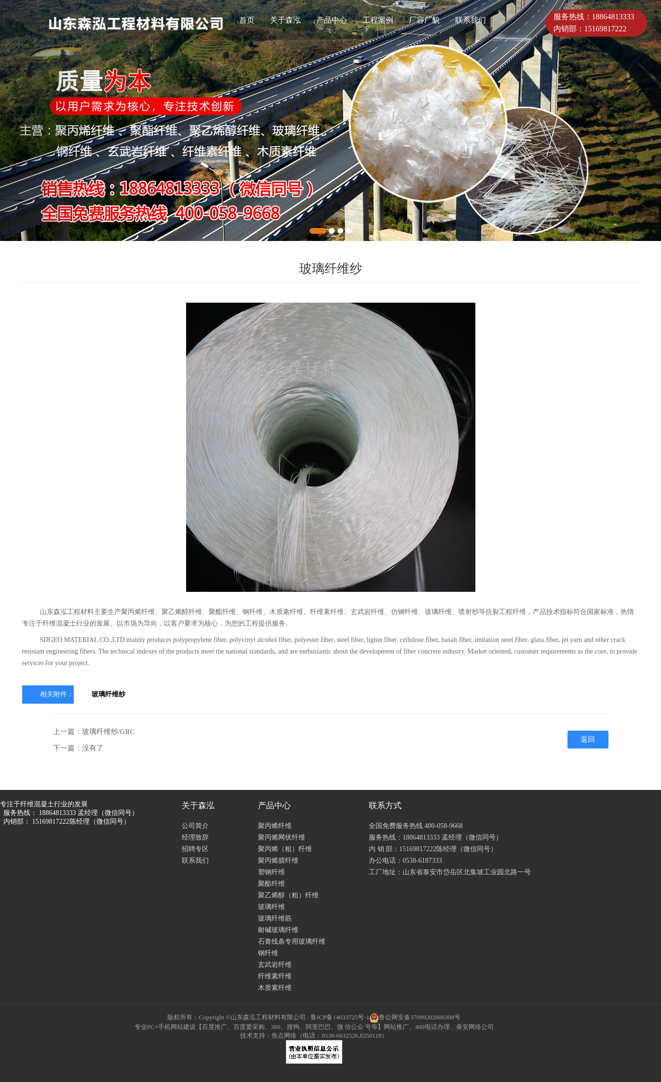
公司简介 (195, 825)
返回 (587, 739)
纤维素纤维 (275, 976)
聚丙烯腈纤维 (278, 860)
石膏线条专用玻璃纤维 (291, 941)
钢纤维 (268, 953)
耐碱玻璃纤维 (278, 930)
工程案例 (378, 20)
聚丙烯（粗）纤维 (285, 849)
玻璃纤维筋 (275, 918)
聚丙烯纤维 (275, 825)
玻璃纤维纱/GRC (108, 731)
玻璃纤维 (271, 906)
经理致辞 (195, 837)
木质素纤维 (275, 987)
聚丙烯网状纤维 (281, 837)
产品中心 (331, 20)
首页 (247, 20)
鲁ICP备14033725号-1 (339, 1017)
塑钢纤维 (271, 872)
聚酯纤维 (271, 883)
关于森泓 (285, 20)
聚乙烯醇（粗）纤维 (288, 895)
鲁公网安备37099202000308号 (414, 1017)
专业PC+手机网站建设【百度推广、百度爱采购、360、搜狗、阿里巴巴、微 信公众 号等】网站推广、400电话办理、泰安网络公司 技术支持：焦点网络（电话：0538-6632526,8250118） (314, 1031)
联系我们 (470, 20)
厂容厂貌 (424, 20)
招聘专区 (195, 849)
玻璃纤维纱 (108, 694)
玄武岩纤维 (275, 964)
